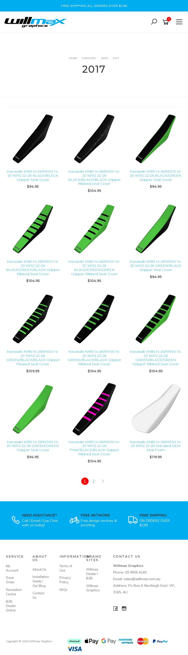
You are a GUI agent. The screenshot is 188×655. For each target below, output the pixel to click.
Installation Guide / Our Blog (40, 581)
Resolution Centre (14, 592)
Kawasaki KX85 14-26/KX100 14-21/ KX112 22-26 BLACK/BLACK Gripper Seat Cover (33, 175)
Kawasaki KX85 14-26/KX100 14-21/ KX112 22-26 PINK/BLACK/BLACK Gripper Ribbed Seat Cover (94, 448)
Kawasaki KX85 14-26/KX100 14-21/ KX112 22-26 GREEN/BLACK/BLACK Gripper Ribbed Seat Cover (94, 357)
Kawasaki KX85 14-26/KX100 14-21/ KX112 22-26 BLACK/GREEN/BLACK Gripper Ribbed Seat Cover (33, 267)
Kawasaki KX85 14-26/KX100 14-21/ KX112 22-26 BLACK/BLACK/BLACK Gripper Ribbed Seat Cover (94, 177)
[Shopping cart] (166, 22)
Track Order (10, 580)
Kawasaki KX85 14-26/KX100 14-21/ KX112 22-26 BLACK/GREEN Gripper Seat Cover (156, 175)
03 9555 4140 (136, 572)
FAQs (63, 590)
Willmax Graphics (93, 588)
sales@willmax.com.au (142, 579)
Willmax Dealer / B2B (92, 573)
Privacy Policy (65, 580)
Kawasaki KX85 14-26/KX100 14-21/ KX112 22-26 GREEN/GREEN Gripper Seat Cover (33, 446)
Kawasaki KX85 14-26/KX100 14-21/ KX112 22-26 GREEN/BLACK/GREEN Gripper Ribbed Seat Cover (156, 357)
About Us (39, 569)
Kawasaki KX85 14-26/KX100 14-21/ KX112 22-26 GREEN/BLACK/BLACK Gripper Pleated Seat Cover (33, 357)
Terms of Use (65, 568)
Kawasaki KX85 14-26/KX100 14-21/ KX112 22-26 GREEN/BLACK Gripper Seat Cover (156, 265)
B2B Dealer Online (11, 605)
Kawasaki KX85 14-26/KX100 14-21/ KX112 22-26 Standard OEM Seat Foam (156, 446)
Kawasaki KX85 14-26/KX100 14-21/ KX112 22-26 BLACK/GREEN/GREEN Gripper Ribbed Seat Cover (94, 267)
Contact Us (38, 595)
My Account (12, 568)
